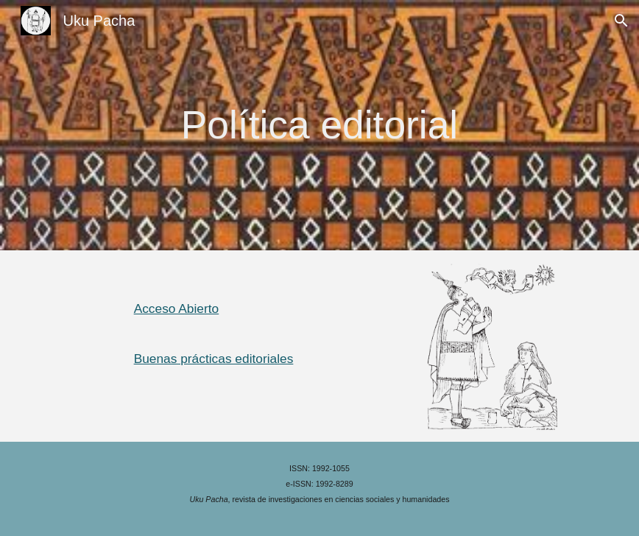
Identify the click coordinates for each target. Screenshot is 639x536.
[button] (621, 20)
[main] (319, 125)
